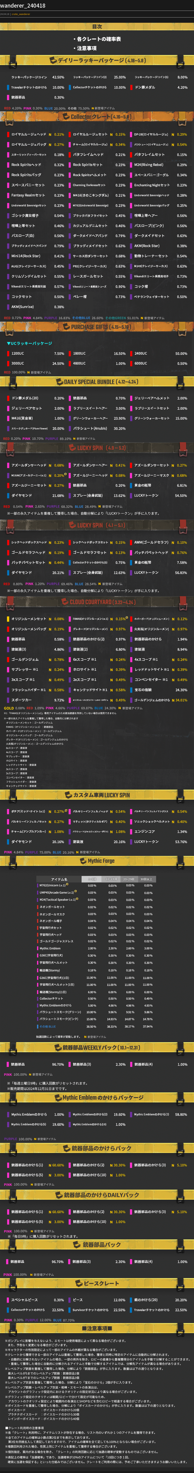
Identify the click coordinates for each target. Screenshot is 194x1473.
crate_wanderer (21, 14)
